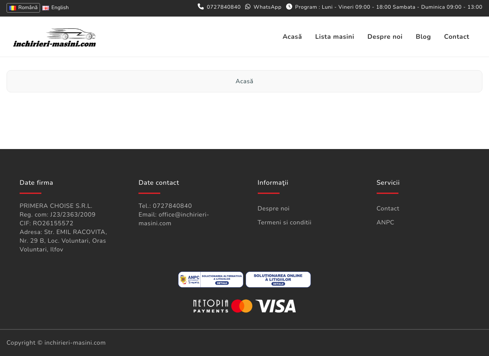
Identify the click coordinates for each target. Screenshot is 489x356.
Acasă (292, 37)
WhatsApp (267, 7)
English (55, 7)
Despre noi (385, 37)
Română (23, 7)
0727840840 (224, 7)
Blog (423, 37)
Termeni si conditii (285, 222)
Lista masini (334, 37)
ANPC (386, 222)
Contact (456, 37)
